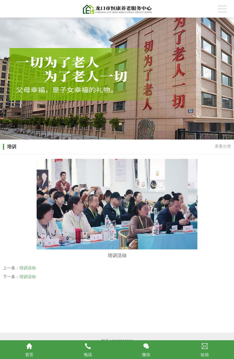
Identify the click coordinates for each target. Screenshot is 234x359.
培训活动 (27, 268)
